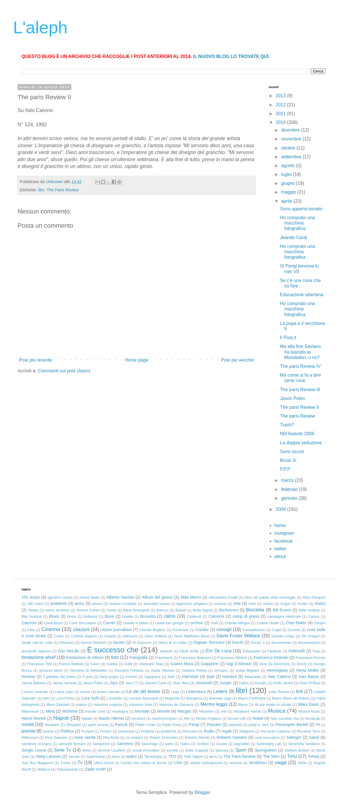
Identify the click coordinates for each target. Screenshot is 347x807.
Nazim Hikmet (111, 718)
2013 (281, 95)
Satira (185, 744)
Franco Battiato (71, 664)
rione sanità (84, 737)
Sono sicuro (292, 451)
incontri (131, 677)
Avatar (33, 610)
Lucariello (114, 698)
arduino (220, 603)
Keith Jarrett (283, 683)
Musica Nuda (309, 711)
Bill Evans (282, 610)
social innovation (146, 750)
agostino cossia (59, 597)
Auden (268, 603)
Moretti (163, 711)
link (299, 691)
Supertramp (95, 756)
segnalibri (242, 744)
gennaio (289, 498)
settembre (292, 156)
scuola (221, 744)
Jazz (114, 683)
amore (97, 603)
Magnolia (172, 698)
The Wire (271, 756)
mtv (224, 711)
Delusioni (66, 642)
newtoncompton (164, 718)
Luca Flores (65, 698)
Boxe (109, 616)
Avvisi (111, 610)
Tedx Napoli (193, 756)
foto (115, 657)
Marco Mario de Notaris (291, 698)
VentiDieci (258, 762)
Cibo (31, 630)
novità (28, 724)
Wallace (43, 769)
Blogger (202, 792)
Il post (88, 677)
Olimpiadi (73, 725)
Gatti (128, 664)
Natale (86, 718)
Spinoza (221, 750)
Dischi (237, 642)
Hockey (28, 676)
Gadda (112, 664)
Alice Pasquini (313, 597)
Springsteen (266, 750)
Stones (74, 756)
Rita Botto (111, 737)
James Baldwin (34, 683)
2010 (281, 122)
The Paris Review (63, 190)
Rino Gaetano (56, 737)
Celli (214, 623)
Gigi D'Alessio (239, 663)
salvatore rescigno (36, 744)
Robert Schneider (163, 737)
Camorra (216, 616)
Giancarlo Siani (151, 664)
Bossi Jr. (288, 460)
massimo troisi (140, 704)
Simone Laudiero (112, 750)
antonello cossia (156, 603)
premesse (126, 731)
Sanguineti (101, 744)
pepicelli (235, 725)
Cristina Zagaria (84, 636)
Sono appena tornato (301, 208)
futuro (95, 664)
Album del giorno (157, 597)
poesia (28, 731)
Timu (292, 756)
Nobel (258, 718)
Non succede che (285, 718)
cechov (196, 623)
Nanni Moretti (34, 718)
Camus (314, 616)
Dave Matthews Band (191, 636)
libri (41, 190)
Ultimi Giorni (104, 763)
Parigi (194, 724)
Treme (65, 763)
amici (79, 603)
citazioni (81, 629)
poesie (48, 731)
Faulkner (274, 651)
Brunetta (148, 616)
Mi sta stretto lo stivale (272, 704)
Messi (243, 704)
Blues (54, 616)
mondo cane (95, 711)
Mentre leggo (213, 704)
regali (227, 731)
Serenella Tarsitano (303, 744)
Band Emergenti (136, 610)
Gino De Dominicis (274, 664)
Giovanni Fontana (129, 670)
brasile (127, 616)
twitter (280, 548)
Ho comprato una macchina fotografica (297, 223)
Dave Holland (156, 636)
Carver (109, 623)
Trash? (287, 424)
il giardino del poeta (59, 677)
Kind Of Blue (310, 683)
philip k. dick (259, 725)
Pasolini (214, 724)
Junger (226, 683)
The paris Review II (299, 407)
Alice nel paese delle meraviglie (270, 597)
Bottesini (90, 616)
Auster (302, 603)
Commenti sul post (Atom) (64, 370)
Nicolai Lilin (237, 718)
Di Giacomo (141, 642)
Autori (320, 603)
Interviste (190, 676)
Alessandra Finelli (222, 597)
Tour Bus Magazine (37, 763)
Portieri (106, 731)
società (172, 750)
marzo (288, 480)
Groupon (221, 670)
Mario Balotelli (57, 704)
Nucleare (52, 725)
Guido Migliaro (247, 670)
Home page (136, 360)
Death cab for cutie (37, 642)
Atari (252, 603)
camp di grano (246, 616)
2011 (281, 113)
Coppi (276, 630)
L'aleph (40, 27)
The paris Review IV (300, 366)
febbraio (290, 489)
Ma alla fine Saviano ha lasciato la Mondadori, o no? (300, 352)
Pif (317, 725)
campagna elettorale (284, 616)
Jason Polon (292, 398)
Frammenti (163, 657)
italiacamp (252, 677)
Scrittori (203, 744)
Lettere (220, 691)
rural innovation (267, 737)
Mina (50, 711)
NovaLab (312, 718)
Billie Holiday (309, 610)
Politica (67, 731)
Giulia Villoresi (162, 670)
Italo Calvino (279, 676)
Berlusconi (228, 610)
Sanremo (125, 743)
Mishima (70, 711)
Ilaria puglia (109, 677)
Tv (80, 762)
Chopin (320, 623)
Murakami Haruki (247, 711)
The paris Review (297, 416)
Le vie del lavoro (143, 691)
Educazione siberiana (301, 294)
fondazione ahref (38, 657)
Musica (276, 711)
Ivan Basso (308, 676)
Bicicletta (255, 609)
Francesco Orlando (271, 657)
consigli (223, 629)
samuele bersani (71, 744)
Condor (202, 629)
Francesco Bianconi (195, 657)
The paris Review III (300, 389)
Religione (246, 731)
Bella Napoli (202, 610)
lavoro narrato (108, 692)
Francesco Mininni (232, 657)
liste (46, 698)
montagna (120, 711)
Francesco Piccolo (310, 657)
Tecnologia (153, 756)
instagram (284, 533)
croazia (110, 636)
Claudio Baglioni (152, 630)
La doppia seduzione (301, 442)
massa (81, 704)
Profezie (147, 731)
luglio (287, 174)
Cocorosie (180, 630)
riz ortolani (134, 737)
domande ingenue (36, 651)
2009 (281, 509)
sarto (169, 744)
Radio (209, 731)
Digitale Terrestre (209, 642)
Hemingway (277, 670)
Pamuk (121, 724)
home (280, 525)
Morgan (184, 711)
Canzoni (29, 623)
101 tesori (31, 597)
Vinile (302, 763)
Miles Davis (308, 704)
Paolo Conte (145, 725)
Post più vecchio (237, 360)
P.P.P (285, 469)
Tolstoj (313, 756)
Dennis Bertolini (93, 642)
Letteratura (196, 691)
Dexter (119, 642)
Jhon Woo (181, 683)
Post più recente (35, 360)
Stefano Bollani (297, 750)
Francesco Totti (39, 664)
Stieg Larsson (48, 756)
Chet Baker (296, 623)
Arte (237, 603)
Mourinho (206, 711)
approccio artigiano (192, 603)
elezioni (166, 651)
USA (178, 762)
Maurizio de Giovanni (176, 704)
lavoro (85, 692)
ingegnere (152, 677)
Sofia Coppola (196, 750)
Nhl (186, 718)
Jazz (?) (131, 683)
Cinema (50, 629)
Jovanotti (204, 683)
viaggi (281, 762)
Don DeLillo (68, 651)
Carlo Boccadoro (83, 623)
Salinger (294, 737)
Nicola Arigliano (208, 718)
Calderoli (194, 616)
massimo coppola (108, 704)
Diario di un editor (172, 642)
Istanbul (229, 676)
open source (98, 725)
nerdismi (138, 718)
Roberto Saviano (232, 737)
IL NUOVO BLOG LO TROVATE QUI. (231, 56)
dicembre (291, 130)
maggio (289, 192)
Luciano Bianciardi (143, 698)
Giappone (209, 663)
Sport (240, 750)
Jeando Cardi (293, 237)
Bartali (180, 610)
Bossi (71, 616)
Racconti (190, 731)
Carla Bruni (53, 623)
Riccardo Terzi (308, 731)
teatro (131, 756)
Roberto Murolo (197, 737)
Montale (142, 711)
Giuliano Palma (193, 670)
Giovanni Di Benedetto (88, 670)
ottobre (288, 148)
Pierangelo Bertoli (291, 724)
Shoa (86, 750)
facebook (283, 541)
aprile (287, 201)
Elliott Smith (188, 651)
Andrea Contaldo (123, 603)
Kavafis (261, 683)
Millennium (30, 711)
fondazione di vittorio (85, 657)
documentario (309, 642)
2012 (281, 104)
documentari (281, 642)
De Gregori (311, 636)
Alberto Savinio (120, 597)
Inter (171, 677)
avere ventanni (57, 610)
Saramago (149, 744)
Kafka (243, 683)
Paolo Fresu (172, 725)
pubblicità (168, 731)
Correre (294, 630)
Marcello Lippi (220, 698)
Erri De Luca (219, 650)
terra (213, 756)
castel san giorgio (169, 623)
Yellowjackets (67, 769)
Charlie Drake (268, 623)
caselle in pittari (135, 623)
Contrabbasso (254, 630)
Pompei (87, 731)
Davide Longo (282, 636)
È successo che (113, 650)
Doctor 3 (258, 642)
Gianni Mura (182, 663)
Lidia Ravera (279, 692)
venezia (235, 763)
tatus (116, 756)
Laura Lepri (64, 692)
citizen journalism (116, 629)
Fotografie (138, 657)
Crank (59, 636)
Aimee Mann (89, 597)
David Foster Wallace (238, 635)
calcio (169, 616)
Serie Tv (62, 750)
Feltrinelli (297, 651)
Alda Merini (190, 597)
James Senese (65, 683)
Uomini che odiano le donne (144, 763)
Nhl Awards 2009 (297, 433)
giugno (288, 183)
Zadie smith (95, 769)
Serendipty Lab (268, 744)
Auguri (285, 603)
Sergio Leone (34, 750)
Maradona (194, 698)
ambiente (58, 603)
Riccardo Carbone (275, 731)
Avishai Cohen (88, 610)
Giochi (301, 664)
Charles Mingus (237, 623)
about (280, 556)
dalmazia (130, 636)
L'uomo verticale (35, 692)
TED (172, 756)
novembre (292, 138)
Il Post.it (288, 337)
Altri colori (35, 603)
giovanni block (50, 670)
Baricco (162, 610)
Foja (316, 651)
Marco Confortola (252, 698)
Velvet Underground (206, 763)
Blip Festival (31, 616)
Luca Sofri (90, 698)
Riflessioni (30, 737)
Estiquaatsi (251, 651)
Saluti (314, 737)
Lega (175, 692)
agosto (288, 165)
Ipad (210, 676)
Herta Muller (307, 670)
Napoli (61, 718)
